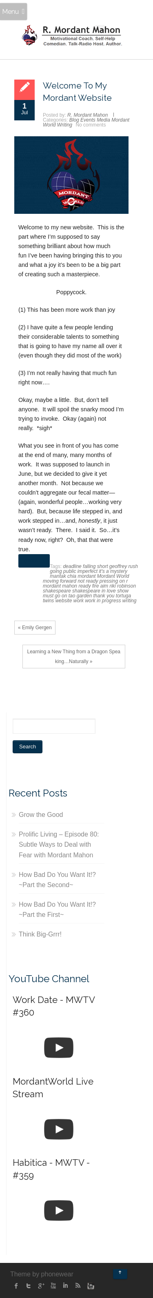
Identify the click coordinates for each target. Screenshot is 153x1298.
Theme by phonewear (41, 1274)
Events (87, 120)
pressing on (112, 581)
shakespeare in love (94, 591)
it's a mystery (113, 571)
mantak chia (63, 576)
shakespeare (57, 591)
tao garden (80, 596)
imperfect (88, 571)
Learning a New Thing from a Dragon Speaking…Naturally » (73, 656)
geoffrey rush (123, 566)
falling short (95, 566)
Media (103, 120)
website (63, 601)
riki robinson (122, 586)
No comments (90, 125)
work (78, 601)
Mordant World (113, 576)
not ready (88, 581)
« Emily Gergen (35, 627)
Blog (74, 120)
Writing (64, 125)
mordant (86, 576)
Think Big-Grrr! (40, 934)
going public (63, 571)
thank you (103, 596)
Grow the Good (41, 814)
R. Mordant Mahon (87, 115)
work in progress (103, 601)
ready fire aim (93, 586)
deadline (72, 566)
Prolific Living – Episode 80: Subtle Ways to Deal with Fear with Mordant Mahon (59, 845)
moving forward (59, 581)
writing (129, 601)
